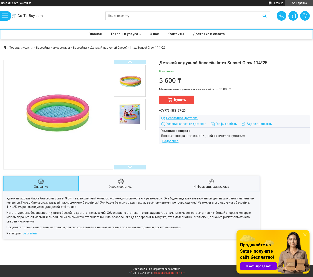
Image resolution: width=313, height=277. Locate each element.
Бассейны (80, 47)
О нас (154, 34)
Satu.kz (175, 268)
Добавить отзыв (305, 16)
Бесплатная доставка (182, 118)
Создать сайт (9, 3)
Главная (95, 34)
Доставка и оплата (209, 34)
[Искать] (264, 16)
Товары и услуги (124, 34)
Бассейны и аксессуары (53, 47)
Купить (180, 100)
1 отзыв (278, 3)
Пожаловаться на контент (168, 272)
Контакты (176, 34)
